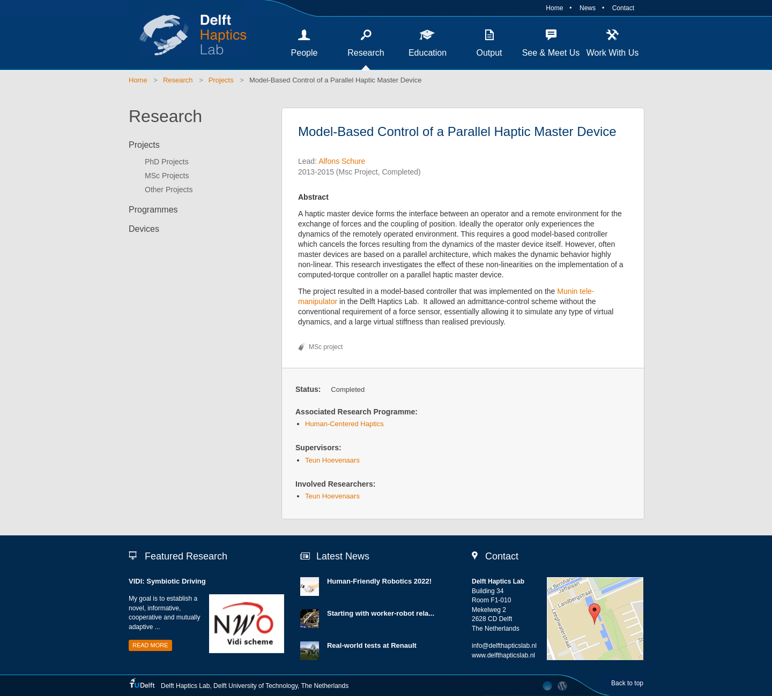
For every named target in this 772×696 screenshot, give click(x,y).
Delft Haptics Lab (188, 35)
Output (489, 52)
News (588, 8)
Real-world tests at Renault (372, 645)
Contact (623, 8)
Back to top (627, 683)
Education (428, 52)
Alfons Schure (341, 161)
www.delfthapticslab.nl (503, 655)
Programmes (153, 209)
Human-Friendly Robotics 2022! (379, 581)
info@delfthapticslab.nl (504, 645)
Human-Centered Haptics (344, 424)
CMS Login (562, 685)
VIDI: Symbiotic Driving (167, 581)
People (304, 52)
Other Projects (168, 189)
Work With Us (613, 52)
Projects (221, 80)
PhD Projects (167, 161)
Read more (150, 645)
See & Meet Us (551, 52)
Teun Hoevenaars (332, 460)
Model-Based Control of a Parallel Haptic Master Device (335, 80)
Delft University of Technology (255, 686)
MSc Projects (167, 175)
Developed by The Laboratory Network (547, 686)
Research (365, 52)
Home (554, 8)
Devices (144, 228)
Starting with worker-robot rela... (380, 613)
